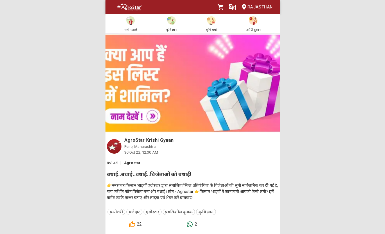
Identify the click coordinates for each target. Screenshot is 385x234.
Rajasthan (255, 7)
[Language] (232, 7)
